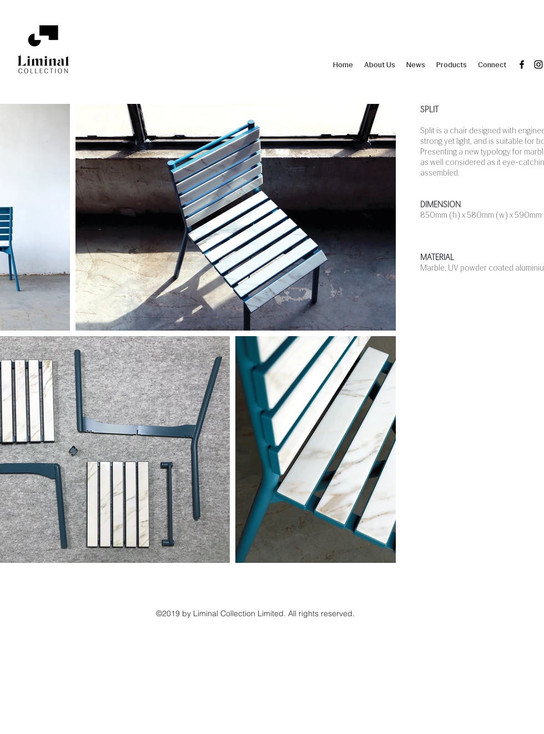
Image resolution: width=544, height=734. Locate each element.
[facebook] (521, 64)
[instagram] (538, 64)
